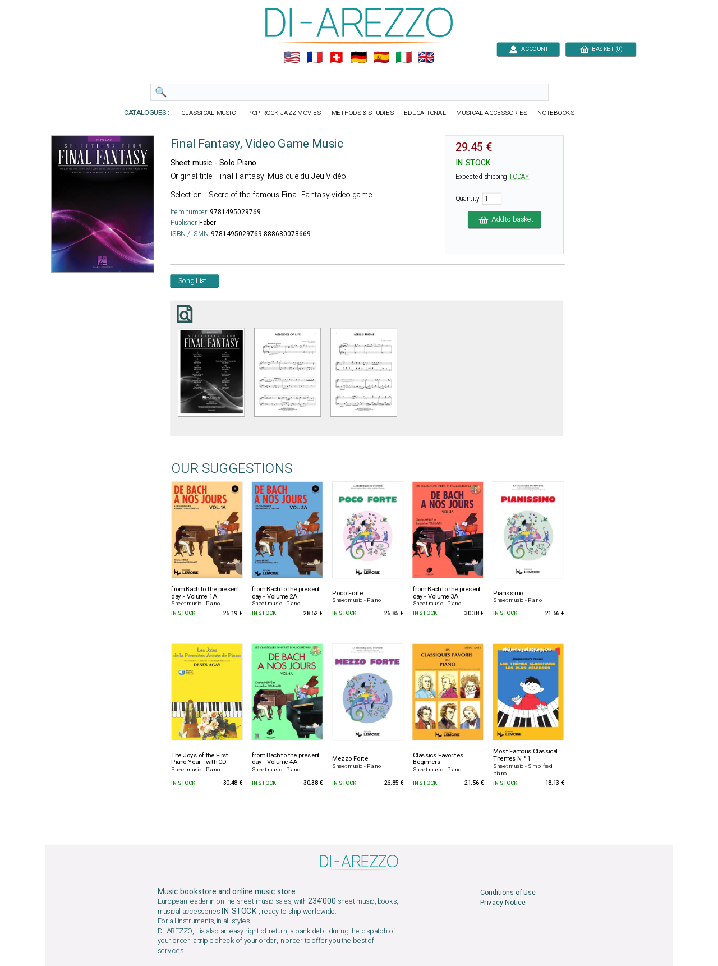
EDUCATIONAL (425, 113)
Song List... (194, 280)
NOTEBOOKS (555, 113)
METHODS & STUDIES (363, 113)
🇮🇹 (403, 57)
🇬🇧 (426, 57)
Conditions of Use (508, 892)
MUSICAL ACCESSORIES (491, 113)
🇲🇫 (314, 57)
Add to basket (504, 219)
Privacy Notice (503, 902)
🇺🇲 (292, 57)
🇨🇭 (336, 57)
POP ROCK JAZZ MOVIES (284, 113)
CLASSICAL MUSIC (209, 113)
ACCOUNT (528, 49)
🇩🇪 (359, 57)
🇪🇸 (381, 57)
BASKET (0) (600, 49)
